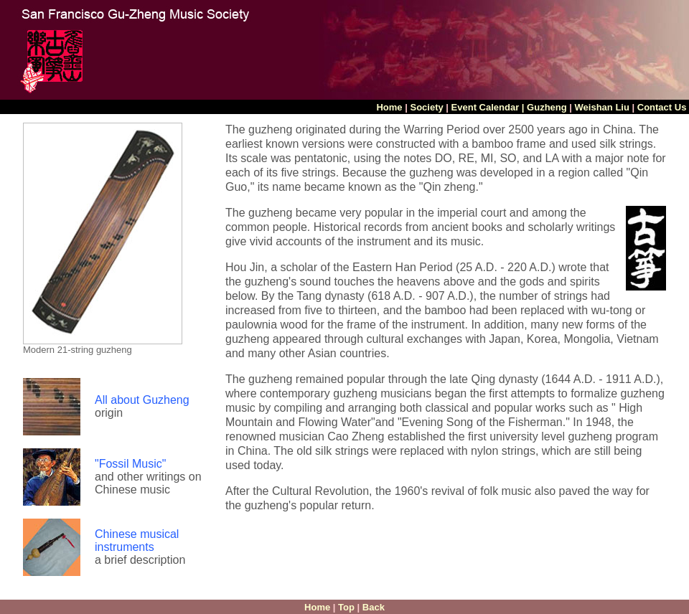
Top (346, 607)
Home (390, 107)
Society (426, 107)
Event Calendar (485, 107)
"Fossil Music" (130, 464)
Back (373, 607)
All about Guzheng (142, 400)
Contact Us (663, 107)
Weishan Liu (602, 107)
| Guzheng (544, 107)
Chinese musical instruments (137, 540)
